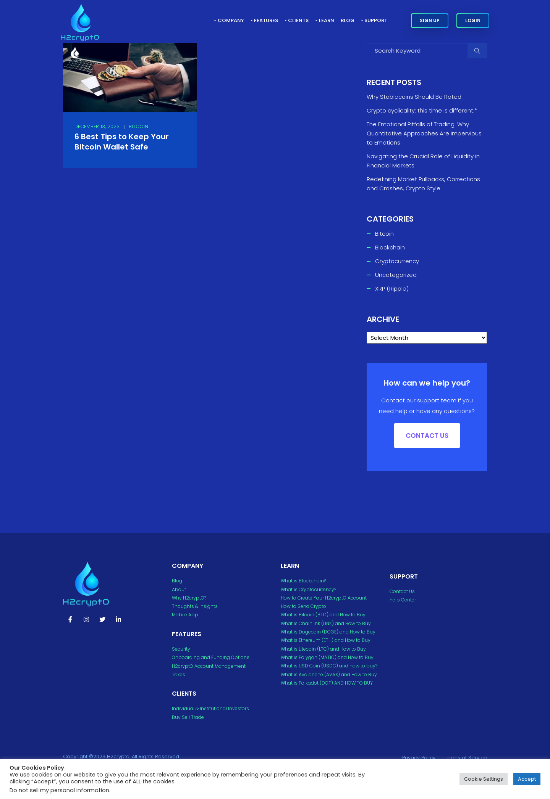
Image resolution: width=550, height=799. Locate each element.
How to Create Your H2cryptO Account (324, 598)
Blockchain (390, 247)
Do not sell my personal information (59, 790)
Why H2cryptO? (189, 598)
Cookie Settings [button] (483, 779)
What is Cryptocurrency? (308, 589)
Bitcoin (138, 126)
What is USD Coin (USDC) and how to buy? (329, 665)
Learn (326, 20)
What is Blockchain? (303, 580)
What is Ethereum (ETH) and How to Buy (325, 640)
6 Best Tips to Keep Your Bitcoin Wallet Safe (121, 141)
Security (181, 649)
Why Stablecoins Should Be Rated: (415, 97)
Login (472, 20)
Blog (347, 20)
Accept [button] (527, 779)
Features (266, 20)
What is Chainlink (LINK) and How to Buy (326, 623)
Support (375, 20)
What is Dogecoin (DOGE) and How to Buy (328, 632)
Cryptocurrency (397, 261)
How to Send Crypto (303, 606)
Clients (298, 20)
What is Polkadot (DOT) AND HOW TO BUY (327, 683)
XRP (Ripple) (392, 289)
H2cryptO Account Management (209, 666)
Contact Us (402, 591)
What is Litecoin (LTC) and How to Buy (323, 649)
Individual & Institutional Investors (210, 708)
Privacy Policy (418, 757)
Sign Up (430, 20)
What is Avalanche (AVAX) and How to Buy (329, 674)
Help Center (403, 599)
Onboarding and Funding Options (210, 657)
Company (231, 20)
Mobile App (185, 614)
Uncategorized (396, 275)
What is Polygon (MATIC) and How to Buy (327, 657)
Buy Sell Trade (188, 717)
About (179, 589)
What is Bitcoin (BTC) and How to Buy (323, 614)
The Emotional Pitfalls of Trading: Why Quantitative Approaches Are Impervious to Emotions (424, 133)
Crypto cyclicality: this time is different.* (422, 110)
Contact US (427, 435)
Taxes (178, 674)
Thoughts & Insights (195, 606)
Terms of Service (466, 757)
